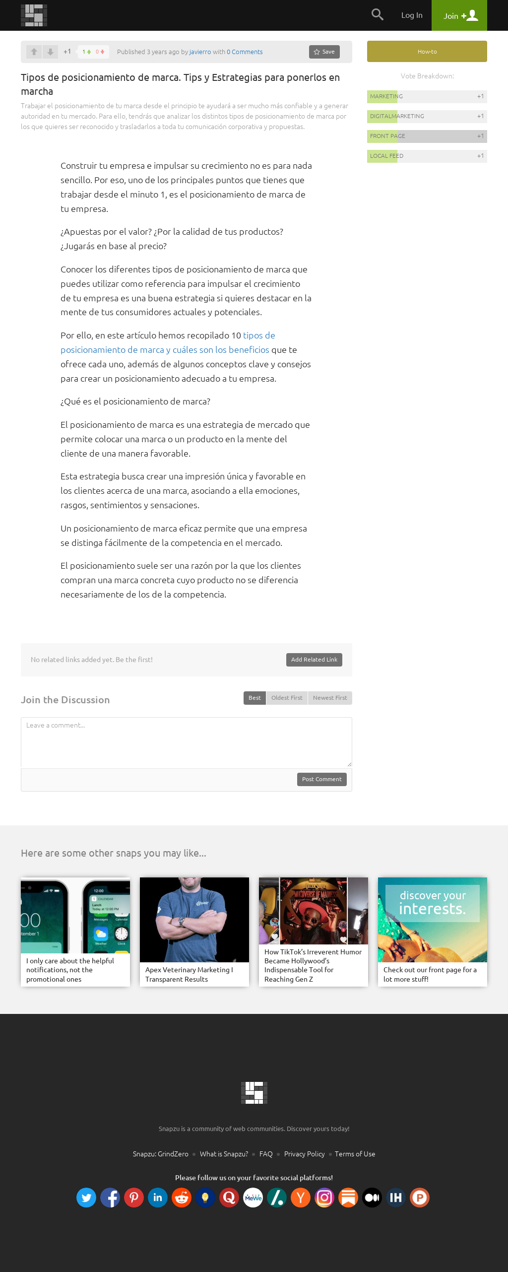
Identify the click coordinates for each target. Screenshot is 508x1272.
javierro (200, 51)
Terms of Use (355, 1154)
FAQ (266, 1154)
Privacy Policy (304, 1154)
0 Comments (245, 51)
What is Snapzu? (224, 1154)
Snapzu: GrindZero (161, 1154)
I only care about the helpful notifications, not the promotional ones (70, 970)
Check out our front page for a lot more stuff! (430, 974)
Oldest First (287, 697)
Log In (412, 14)
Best (255, 697)
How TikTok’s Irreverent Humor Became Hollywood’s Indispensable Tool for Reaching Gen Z (313, 965)
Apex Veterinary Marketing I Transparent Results (189, 974)
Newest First (330, 697)
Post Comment (322, 779)
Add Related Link (314, 659)
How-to (427, 51)
